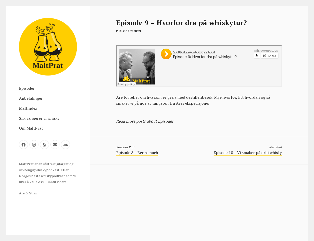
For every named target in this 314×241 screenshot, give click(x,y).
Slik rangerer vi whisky (39, 118)
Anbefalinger (31, 98)
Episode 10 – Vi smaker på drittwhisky (248, 152)
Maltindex (28, 108)
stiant (137, 31)
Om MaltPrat (31, 128)
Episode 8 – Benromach (137, 152)
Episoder (27, 88)
